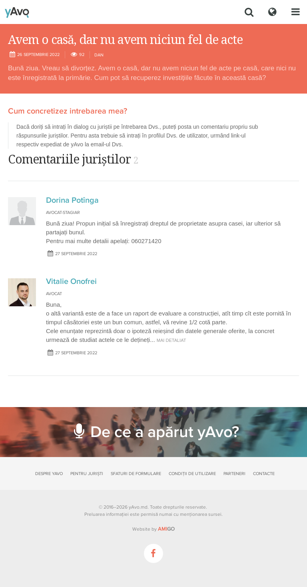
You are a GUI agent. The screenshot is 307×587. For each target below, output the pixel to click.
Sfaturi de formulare (136, 473)
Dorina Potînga (72, 200)
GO (166, 529)
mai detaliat (171, 340)
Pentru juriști (86, 473)
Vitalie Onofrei (71, 281)
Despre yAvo (49, 473)
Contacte (264, 473)
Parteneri (234, 473)
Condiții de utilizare (192, 473)
